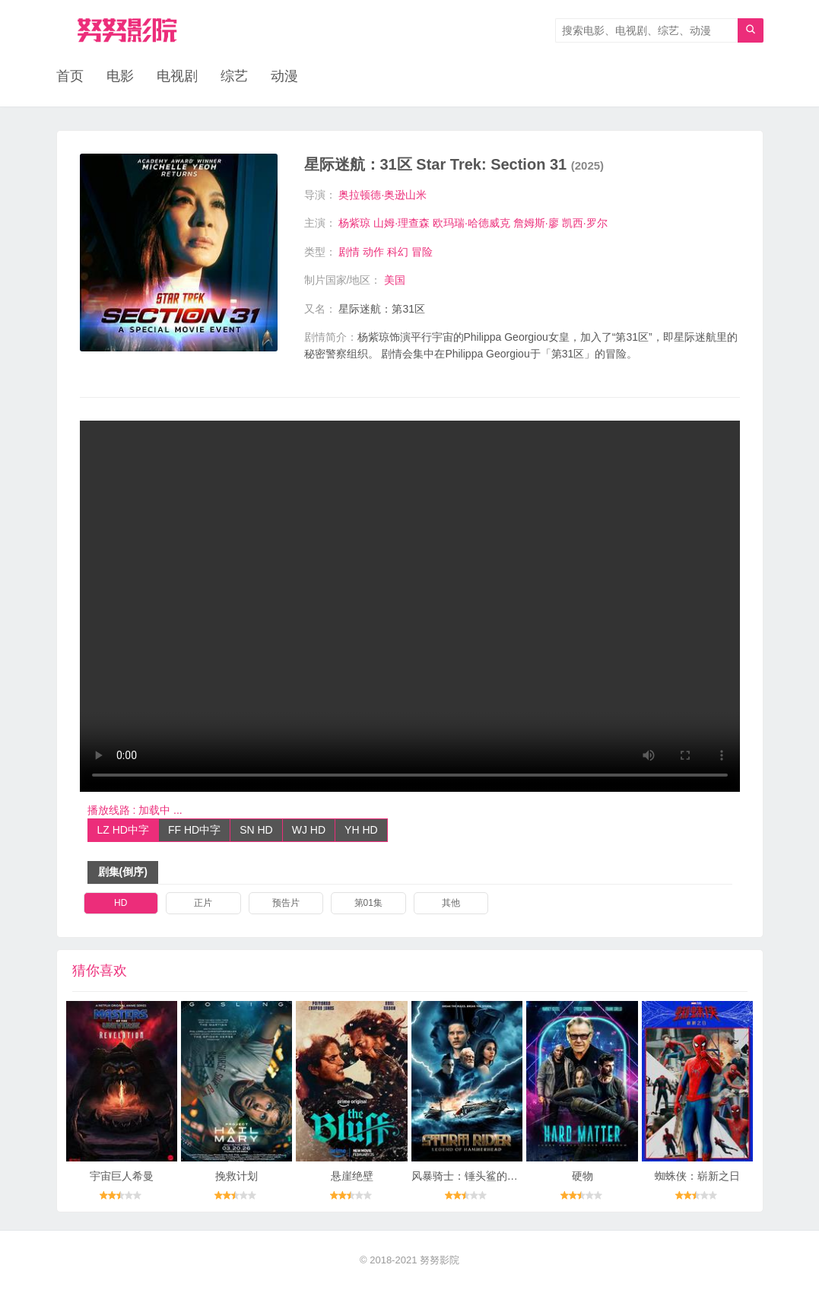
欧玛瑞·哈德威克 (471, 223)
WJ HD (308, 830)
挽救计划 (236, 1176)
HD (120, 903)
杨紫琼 (354, 223)
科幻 (397, 252)
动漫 (284, 76)
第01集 (368, 903)
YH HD (361, 830)
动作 (373, 252)
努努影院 (439, 1260)
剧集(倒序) (123, 872)
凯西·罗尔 (585, 223)
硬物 (582, 1176)
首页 (70, 76)
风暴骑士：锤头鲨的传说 (470, 1176)
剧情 (349, 252)
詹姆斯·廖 (536, 223)
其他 (451, 903)
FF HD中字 (194, 830)
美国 (394, 280)
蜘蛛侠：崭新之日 (697, 1176)
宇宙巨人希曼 (122, 1176)
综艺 (234, 76)
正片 (203, 903)
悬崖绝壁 (352, 1176)
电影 (120, 76)
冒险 (422, 252)
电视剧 (177, 76)
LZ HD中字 (123, 830)
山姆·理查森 (401, 223)
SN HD (256, 830)
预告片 (286, 903)
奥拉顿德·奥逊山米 (382, 195)
